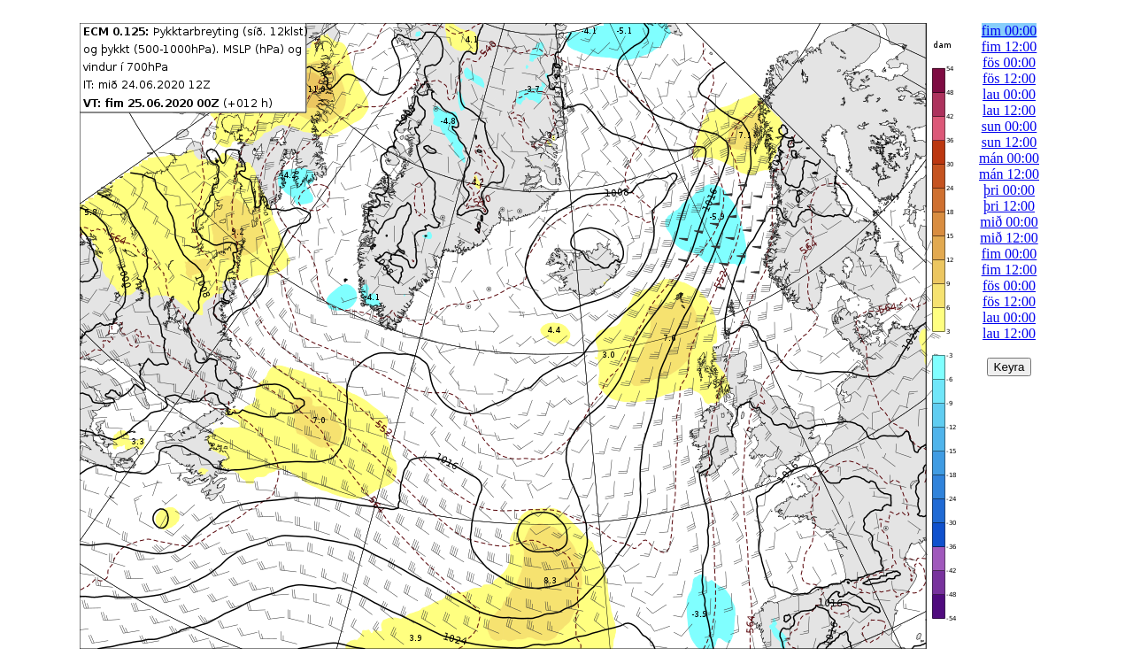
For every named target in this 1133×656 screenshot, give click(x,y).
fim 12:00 (1009, 46)
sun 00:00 (1009, 126)
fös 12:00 (1009, 78)
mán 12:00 (1009, 173)
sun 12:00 (1009, 142)
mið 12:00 (1008, 237)
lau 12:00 (1009, 110)
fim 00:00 (1009, 30)
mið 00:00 (1008, 221)
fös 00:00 (1009, 62)
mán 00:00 (1009, 158)
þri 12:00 (1009, 205)
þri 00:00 (1009, 189)
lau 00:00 (1009, 94)
